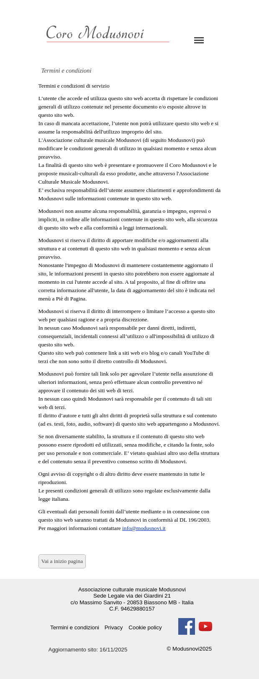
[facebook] (186, 626)
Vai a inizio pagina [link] (62, 561)
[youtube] (205, 626)
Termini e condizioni (74, 627)
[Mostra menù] (199, 40)
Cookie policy (145, 627)
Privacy (114, 627)
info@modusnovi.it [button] (144, 528)
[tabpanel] (129, 311)
